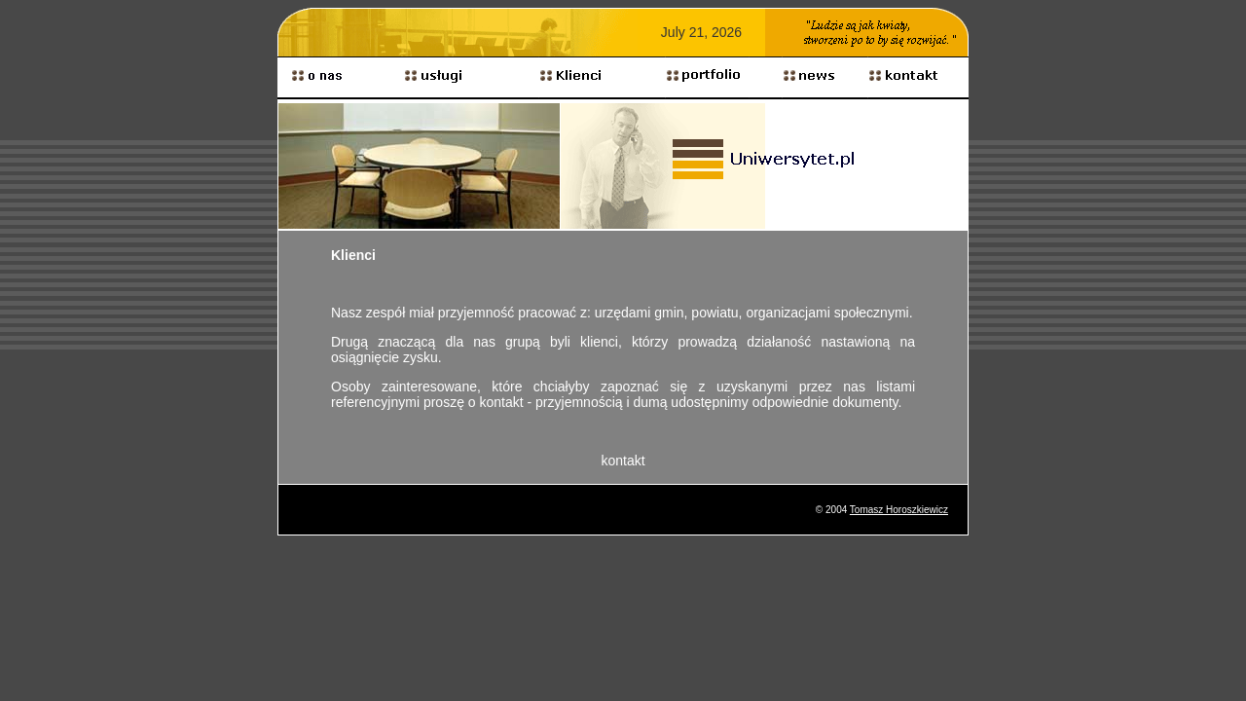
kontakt (622, 460)
